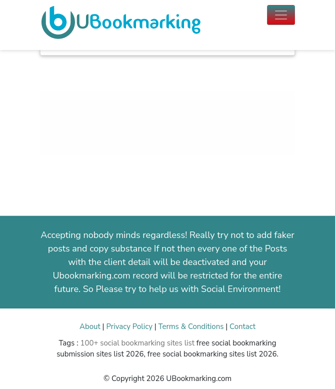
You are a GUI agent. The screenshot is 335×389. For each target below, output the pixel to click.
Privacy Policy (129, 327)
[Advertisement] (167, 136)
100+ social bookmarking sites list (137, 343)
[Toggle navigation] (281, 15)
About (90, 327)
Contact (243, 327)
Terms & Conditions (191, 327)
